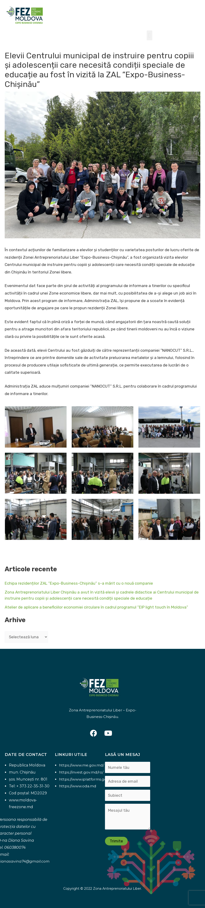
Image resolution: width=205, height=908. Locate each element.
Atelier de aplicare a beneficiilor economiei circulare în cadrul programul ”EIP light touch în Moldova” (96, 607)
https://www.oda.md (78, 786)
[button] (149, 35)
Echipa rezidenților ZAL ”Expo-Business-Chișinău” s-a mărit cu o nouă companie (79, 583)
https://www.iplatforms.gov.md (87, 779)
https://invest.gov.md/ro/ (81, 772)
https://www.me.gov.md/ (81, 765)
